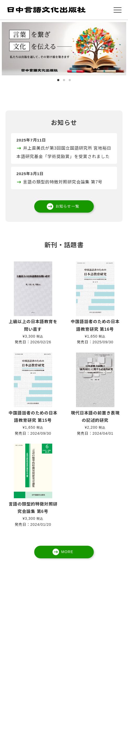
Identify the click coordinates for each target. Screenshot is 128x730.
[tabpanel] (64, 48)
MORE (67, 552)
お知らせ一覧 (67, 206)
